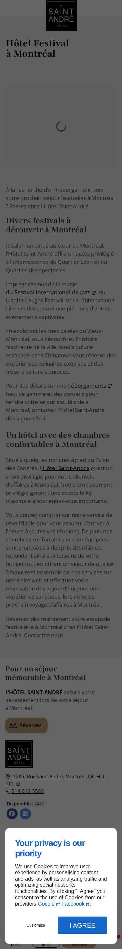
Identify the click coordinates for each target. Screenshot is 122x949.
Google (46, 903)
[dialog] (61, 886)
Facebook (72, 903)
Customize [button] (35, 925)
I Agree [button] (83, 925)
